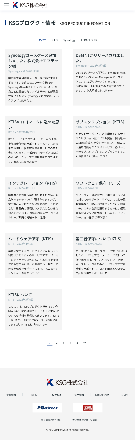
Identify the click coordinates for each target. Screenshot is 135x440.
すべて (42, 40)
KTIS (55, 40)
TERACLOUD (89, 40)
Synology (69, 40)
